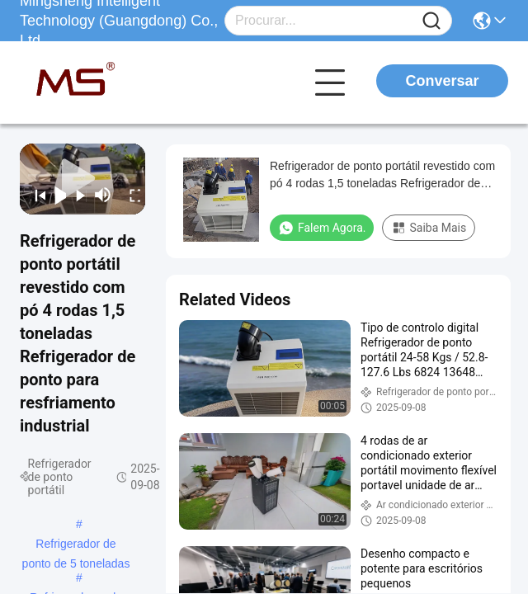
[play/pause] (55, 194)
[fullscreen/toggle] (130, 194)
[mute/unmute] (103, 194)
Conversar (441, 81)
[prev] (35, 194)
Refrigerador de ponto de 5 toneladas (76, 545)
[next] (76, 194)
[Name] (431, 21)
